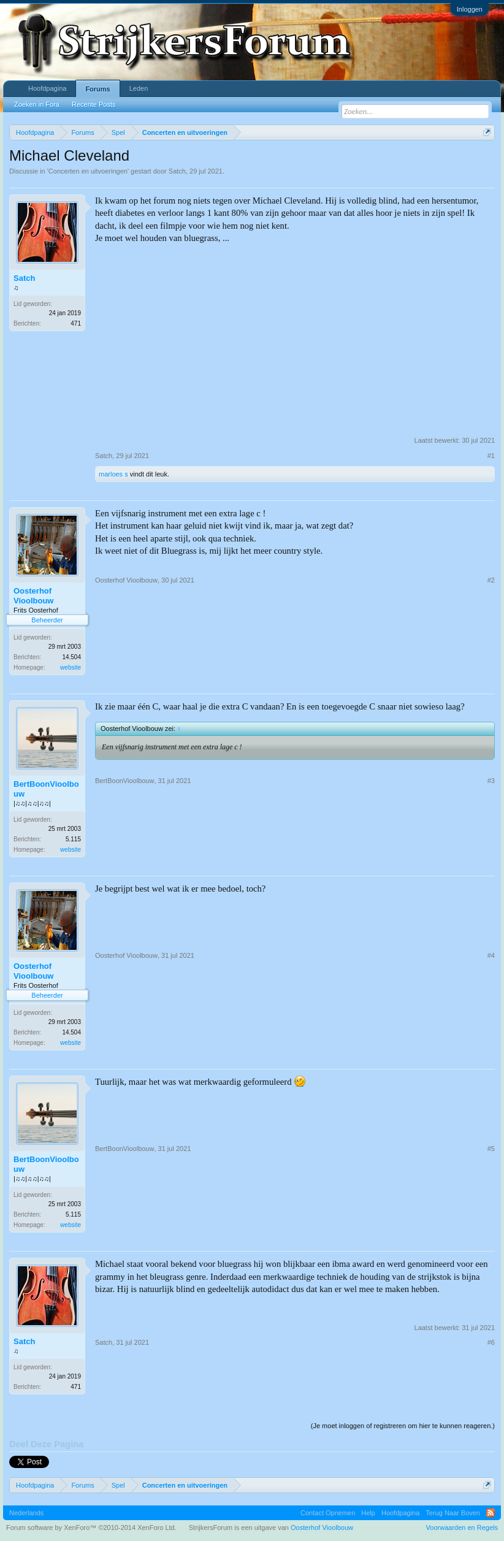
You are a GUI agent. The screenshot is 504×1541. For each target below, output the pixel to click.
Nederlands (26, 1512)
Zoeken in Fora (36, 104)
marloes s (113, 474)
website (70, 667)
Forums (97, 89)
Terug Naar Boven (453, 1512)
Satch (177, 171)
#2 (491, 580)
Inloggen (470, 9)
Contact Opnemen (327, 1512)
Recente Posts (94, 104)
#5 (491, 1148)
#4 (491, 955)
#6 (491, 1342)
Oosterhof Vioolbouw (33, 595)
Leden (138, 88)
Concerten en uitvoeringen (88, 171)
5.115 (73, 839)
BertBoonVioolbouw (46, 788)
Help (368, 1512)
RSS (490, 1512)
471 (76, 323)
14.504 (71, 657)
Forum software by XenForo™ (91, 1527)
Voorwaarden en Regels (462, 1527)
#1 (491, 455)
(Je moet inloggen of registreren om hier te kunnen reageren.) (403, 1425)
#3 (491, 780)
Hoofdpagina (47, 88)
